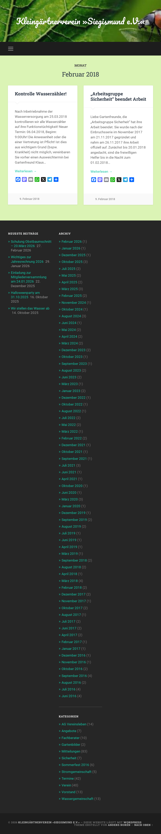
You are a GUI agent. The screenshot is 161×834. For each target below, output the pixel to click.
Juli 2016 (68, 689)
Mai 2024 (69, 330)
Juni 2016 (69, 696)
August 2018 (71, 567)
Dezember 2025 (74, 255)
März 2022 (70, 431)
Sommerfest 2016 (75, 765)
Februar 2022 (72, 438)
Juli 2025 (68, 269)
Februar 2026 (72, 241)
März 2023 (70, 384)
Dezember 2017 (74, 594)
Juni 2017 (69, 628)
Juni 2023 (69, 377)
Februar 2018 (72, 588)
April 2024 (69, 336)
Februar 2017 (72, 642)
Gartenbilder (71, 745)
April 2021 (69, 479)
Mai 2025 (69, 275)
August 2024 (71, 316)
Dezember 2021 (74, 445)
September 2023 (74, 364)
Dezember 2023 (74, 350)
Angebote (69, 731)
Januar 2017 (71, 649)
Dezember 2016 (74, 655)
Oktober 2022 (72, 404)
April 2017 (69, 635)
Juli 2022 (68, 418)
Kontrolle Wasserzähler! (41, 94)
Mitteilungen (71, 751)
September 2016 (74, 676)
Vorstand (68, 792)
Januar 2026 (71, 248)
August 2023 (71, 370)
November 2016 (74, 662)
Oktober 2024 (72, 309)
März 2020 (70, 499)
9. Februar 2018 (29, 199)
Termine (68, 778)
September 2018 (74, 560)
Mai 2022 (69, 425)
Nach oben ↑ (143, 824)
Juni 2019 (69, 540)
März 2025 (70, 289)
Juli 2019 (68, 533)
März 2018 (70, 581)
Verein (66, 785)
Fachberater (71, 738)
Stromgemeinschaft (76, 772)
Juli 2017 (68, 621)
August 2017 (71, 615)
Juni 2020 (69, 493)
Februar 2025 (72, 296)
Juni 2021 (69, 472)
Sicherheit (69, 758)
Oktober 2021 (72, 452)
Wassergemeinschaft (77, 799)
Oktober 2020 (72, 486)
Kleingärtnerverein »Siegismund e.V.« (80, 21)
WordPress (133, 822)
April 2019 (69, 547)
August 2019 (71, 526)
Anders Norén (119, 824)
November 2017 (74, 601)
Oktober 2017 (72, 608)
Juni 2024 (69, 323)
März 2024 (70, 343)
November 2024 (74, 303)
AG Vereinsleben (74, 724)
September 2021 (74, 459)
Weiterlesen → (26, 171)
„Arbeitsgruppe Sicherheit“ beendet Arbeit (118, 96)
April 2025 (69, 282)
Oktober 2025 (72, 262)
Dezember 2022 (74, 398)
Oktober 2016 (72, 669)
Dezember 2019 (74, 513)
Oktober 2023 (72, 357)
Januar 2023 (71, 391)
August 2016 (71, 682)
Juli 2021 (68, 465)
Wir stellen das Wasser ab (30, 308)
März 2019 (70, 554)
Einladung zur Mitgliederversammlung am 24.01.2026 (29, 277)
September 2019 (74, 520)
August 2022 (71, 411)
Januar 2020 (71, 506)
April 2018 (69, 574)
